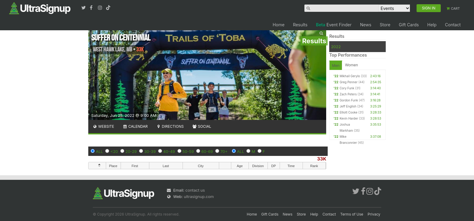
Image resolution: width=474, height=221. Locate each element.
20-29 (131, 151)
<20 (114, 151)
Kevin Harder (348, 118)
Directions (169, 126)
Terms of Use (351, 214)
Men (335, 65)
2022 (336, 46)
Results (300, 24)
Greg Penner (348, 82)
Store (385, 24)
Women (351, 65)
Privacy (374, 214)
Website (103, 126)
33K (321, 159)
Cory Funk (346, 88)
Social (201, 126)
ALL (99, 151)
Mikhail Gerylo (349, 76)
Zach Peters (348, 94)
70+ (224, 151)
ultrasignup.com (199, 196)
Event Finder (334, 24)
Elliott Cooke (348, 112)
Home (278, 24)
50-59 (188, 151)
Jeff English (347, 106)
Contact (453, 24)
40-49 (169, 151)
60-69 (207, 151)
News (365, 24)
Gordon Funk (348, 100)
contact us (195, 190)
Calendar (135, 126)
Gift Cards (409, 24)
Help (432, 24)
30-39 (150, 151)
